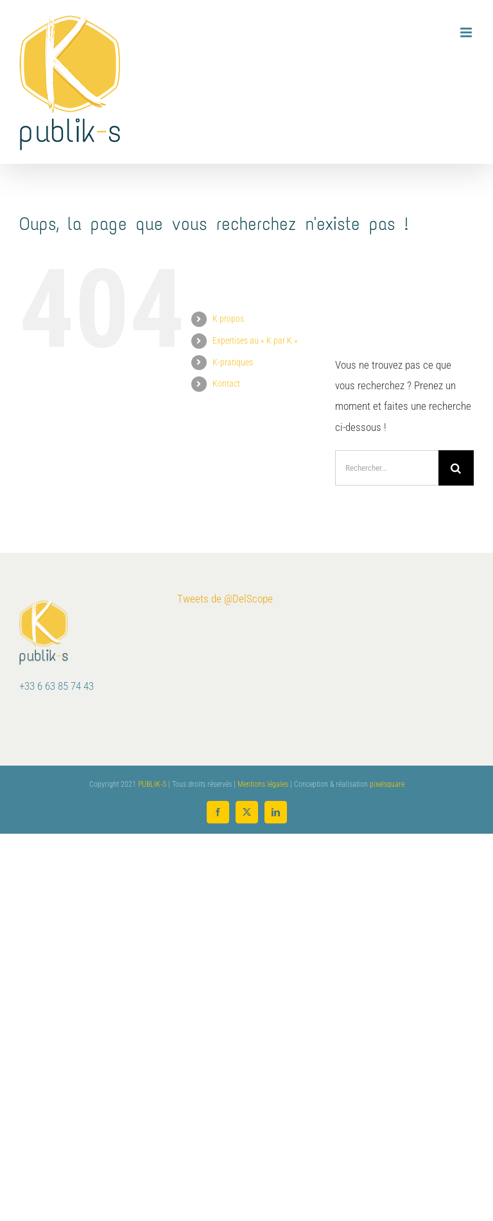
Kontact (226, 383)
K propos (228, 318)
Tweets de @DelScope (225, 598)
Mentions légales (263, 784)
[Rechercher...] (386, 468)
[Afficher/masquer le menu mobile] (467, 32)
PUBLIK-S (152, 784)
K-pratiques (232, 362)
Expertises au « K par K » (255, 340)
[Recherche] (456, 468)
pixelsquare (387, 784)
